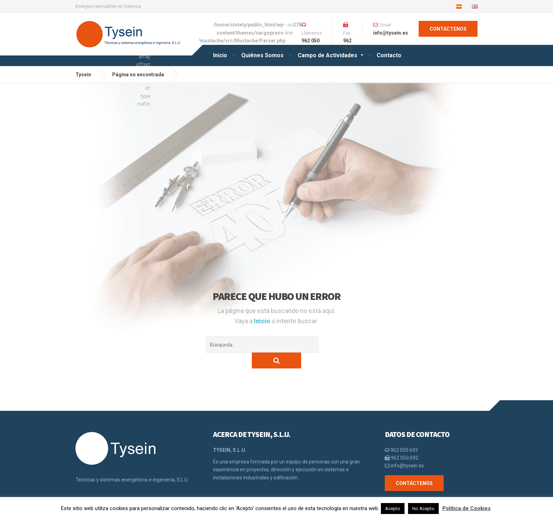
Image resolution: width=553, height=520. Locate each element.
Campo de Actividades (327, 55)
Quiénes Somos (262, 55)
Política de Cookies (466, 508)
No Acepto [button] (423, 508)
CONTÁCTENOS (448, 29)
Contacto (389, 55)
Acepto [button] (392, 508)
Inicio (220, 55)
